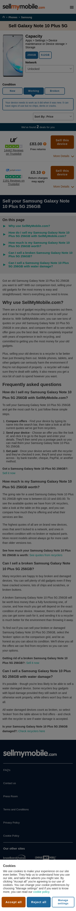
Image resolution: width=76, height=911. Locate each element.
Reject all (38, 902)
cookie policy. (41, 891)
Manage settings (63, 902)
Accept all (13, 902)
